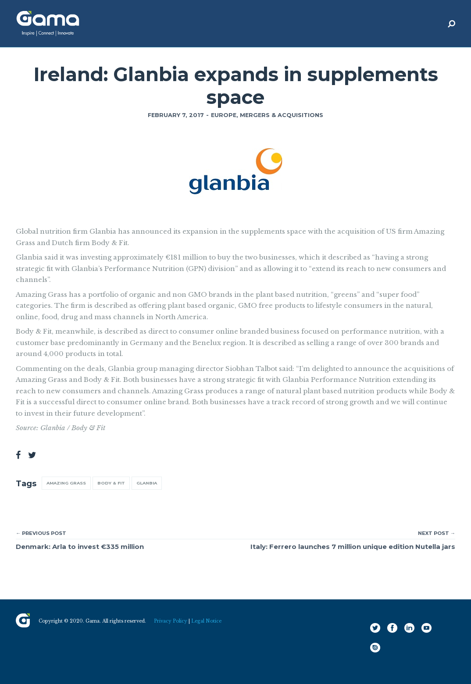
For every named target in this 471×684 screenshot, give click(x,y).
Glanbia (146, 483)
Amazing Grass (66, 483)
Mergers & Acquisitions (281, 115)
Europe (223, 115)
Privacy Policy (170, 621)
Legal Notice (206, 621)
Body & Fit (111, 483)
